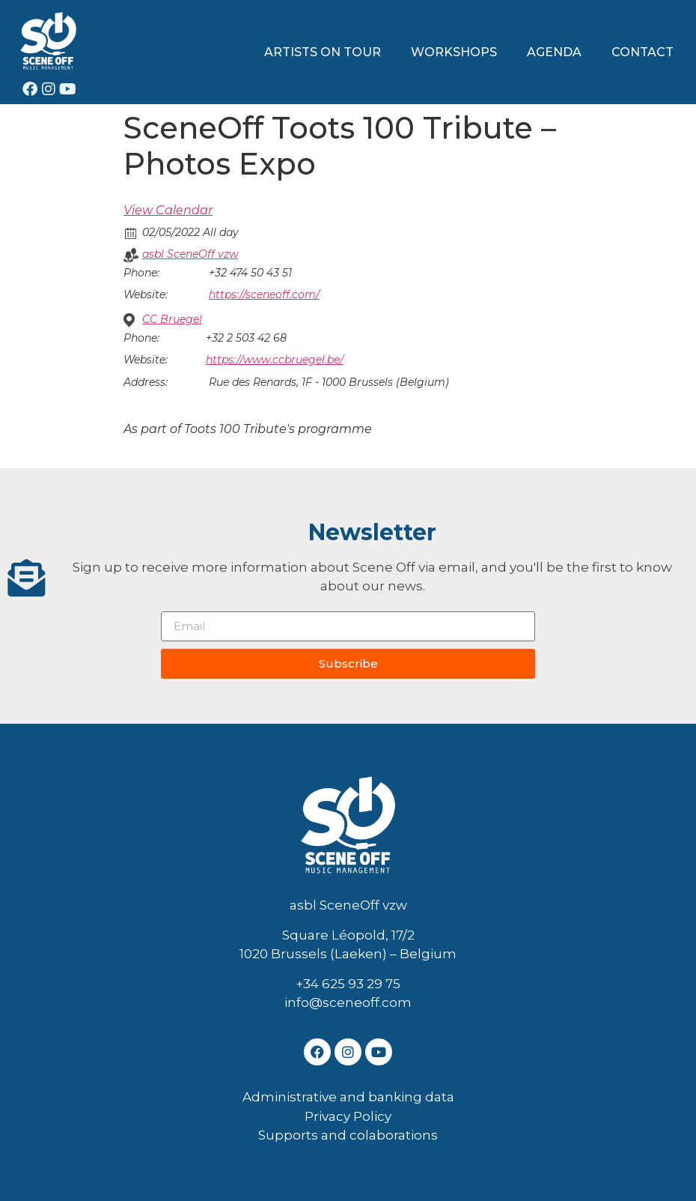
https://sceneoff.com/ (264, 294)
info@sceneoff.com (348, 1002)
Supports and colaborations (348, 1135)
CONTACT (642, 52)
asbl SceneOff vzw (190, 254)
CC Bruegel (172, 319)
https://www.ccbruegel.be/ (275, 359)
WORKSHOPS (454, 52)
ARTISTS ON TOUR (322, 52)
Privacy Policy (348, 1116)
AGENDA (554, 52)
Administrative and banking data (348, 1096)
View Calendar (168, 210)
